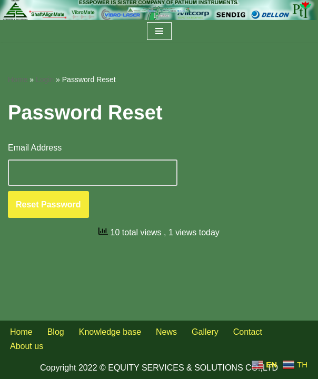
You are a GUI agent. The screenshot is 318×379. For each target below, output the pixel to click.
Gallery (205, 331)
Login (45, 79)
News (166, 331)
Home (17, 79)
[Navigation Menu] (159, 31)
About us (26, 346)
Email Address (35, 147)
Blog (55, 331)
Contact (247, 331)
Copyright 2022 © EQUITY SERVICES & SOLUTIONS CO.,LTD (159, 367)
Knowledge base (110, 331)
